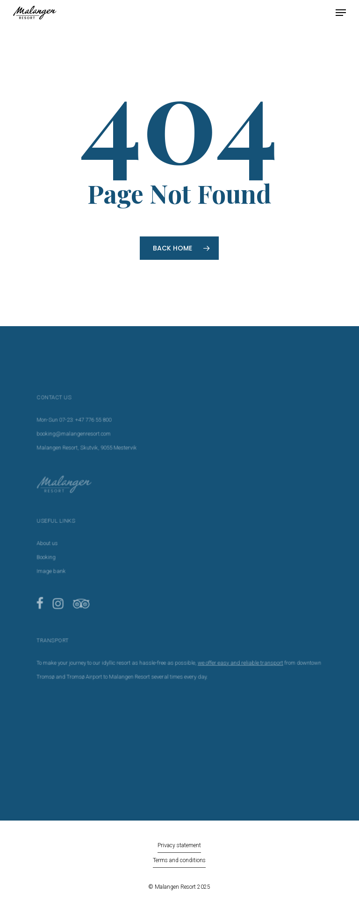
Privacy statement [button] (179, 845)
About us (55, 545)
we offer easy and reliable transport (236, 657)
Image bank (59, 571)
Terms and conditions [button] (179, 860)
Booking (55, 558)
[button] (341, 12)
